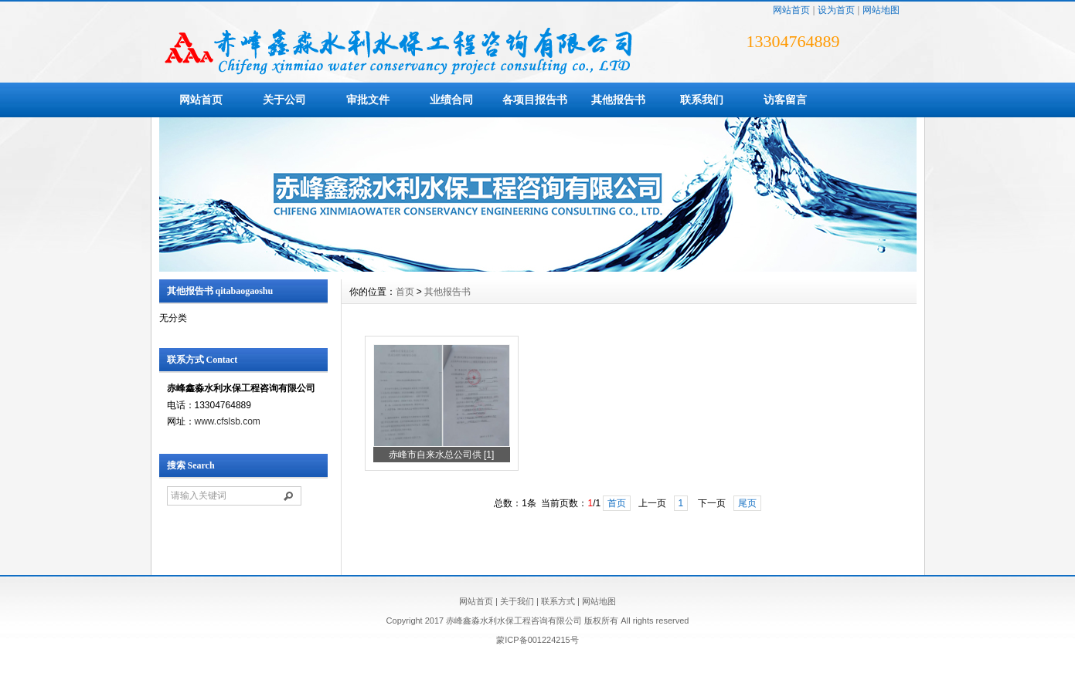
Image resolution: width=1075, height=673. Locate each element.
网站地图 (881, 10)
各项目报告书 (534, 99)
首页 (405, 291)
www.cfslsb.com (227, 421)
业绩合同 (451, 99)
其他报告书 (618, 99)
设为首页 (836, 10)
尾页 (747, 503)
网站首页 (791, 10)
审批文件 (368, 99)
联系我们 (701, 99)
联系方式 (558, 601)
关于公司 (284, 99)
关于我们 (517, 601)
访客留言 (785, 99)
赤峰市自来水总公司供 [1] (442, 454)
